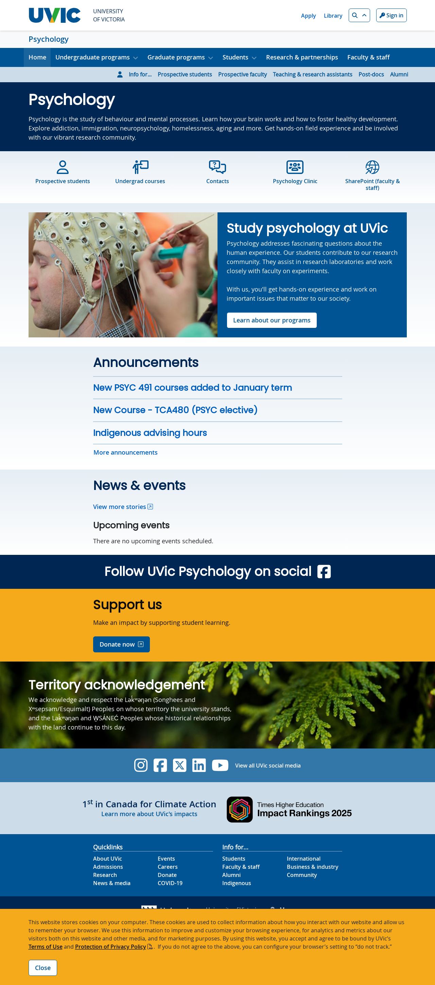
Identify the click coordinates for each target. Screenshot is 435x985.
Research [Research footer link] (105, 875)
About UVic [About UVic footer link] (107, 858)
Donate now (117, 644)
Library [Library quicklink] (333, 15)
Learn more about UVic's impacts (149, 814)
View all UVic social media (268, 765)
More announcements (125, 452)
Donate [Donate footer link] (167, 875)
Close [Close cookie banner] (43, 968)
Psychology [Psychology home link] (49, 39)
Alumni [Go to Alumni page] (399, 74)
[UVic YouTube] (220, 765)
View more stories (119, 507)
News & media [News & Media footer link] (111, 883)
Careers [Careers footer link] (168, 866)
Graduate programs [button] (176, 57)
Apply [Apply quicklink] (308, 15)
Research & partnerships (302, 57)
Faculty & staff (368, 57)
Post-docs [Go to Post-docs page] (371, 74)
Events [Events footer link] (166, 858)
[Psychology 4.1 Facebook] (324, 571)
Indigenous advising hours (150, 433)
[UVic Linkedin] (199, 765)
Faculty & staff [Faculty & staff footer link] (241, 866)
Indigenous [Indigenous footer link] (236, 883)
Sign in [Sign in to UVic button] (391, 15)
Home (37, 57)
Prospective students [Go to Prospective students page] (185, 74)
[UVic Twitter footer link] (179, 765)
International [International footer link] (303, 858)
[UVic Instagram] (140, 765)
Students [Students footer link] (233, 858)
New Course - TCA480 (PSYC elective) (175, 410)
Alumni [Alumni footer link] (231, 875)
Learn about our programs (272, 320)
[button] (359, 15)
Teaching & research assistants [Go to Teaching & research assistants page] (312, 74)
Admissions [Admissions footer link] (108, 866)
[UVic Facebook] (160, 765)
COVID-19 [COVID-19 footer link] (170, 883)
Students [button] (235, 57)
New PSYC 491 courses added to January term (192, 388)
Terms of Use (46, 946)
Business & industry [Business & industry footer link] (312, 866)
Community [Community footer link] (302, 875)
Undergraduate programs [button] (92, 57)
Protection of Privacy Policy (110, 946)
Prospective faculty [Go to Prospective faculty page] (242, 74)
